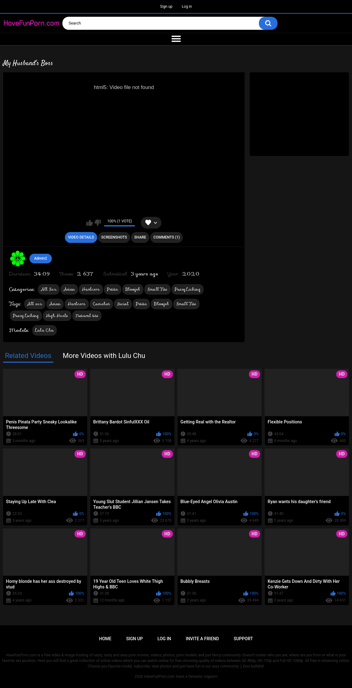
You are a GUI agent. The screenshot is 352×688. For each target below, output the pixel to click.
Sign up (166, 6)
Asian (69, 289)
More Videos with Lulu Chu (104, 355)
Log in (187, 6)
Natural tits (87, 316)
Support (243, 638)
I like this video (89, 223)
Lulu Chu (44, 330)
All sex (34, 304)
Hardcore (91, 289)
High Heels (57, 316)
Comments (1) (166, 237)
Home (105, 638)
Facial (123, 304)
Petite (112, 289)
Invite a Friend (202, 638)
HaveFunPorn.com (159, 676)
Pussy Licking (188, 289)
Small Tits (157, 289)
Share (140, 237)
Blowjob (132, 289)
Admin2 (40, 258)
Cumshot (101, 304)
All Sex (48, 289)
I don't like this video (97, 223)
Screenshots (114, 237)
